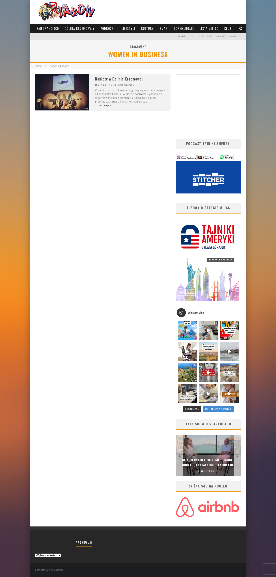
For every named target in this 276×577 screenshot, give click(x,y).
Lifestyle (128, 28)
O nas (209, 36)
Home (38, 66)
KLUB (227, 28)
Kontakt (182, 36)
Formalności (184, 28)
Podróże (106, 28)
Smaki (164, 28)
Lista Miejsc (209, 28)
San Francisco (48, 28)
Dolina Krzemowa (78, 28)
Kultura (147, 28)
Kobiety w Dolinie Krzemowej (119, 79)
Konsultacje (236, 36)
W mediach (221, 36)
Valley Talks (196, 36)
